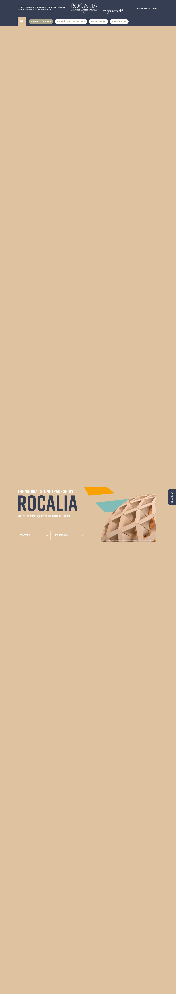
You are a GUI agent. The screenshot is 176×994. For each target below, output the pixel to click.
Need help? (119, 21)
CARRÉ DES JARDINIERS (71, 21)
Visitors (25, 535)
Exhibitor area (41, 21)
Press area (98, 21)
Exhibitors (61, 535)
